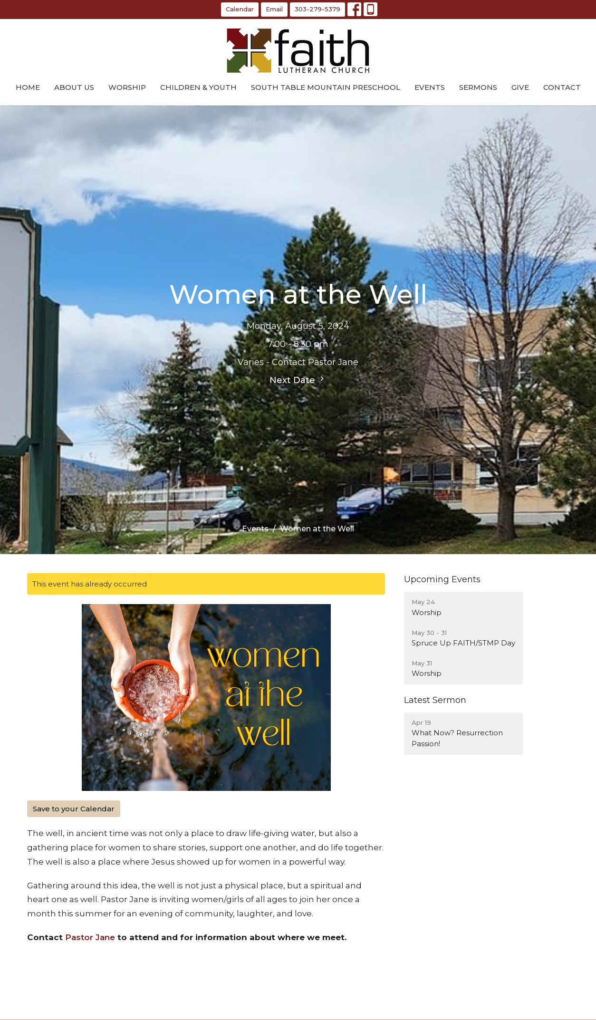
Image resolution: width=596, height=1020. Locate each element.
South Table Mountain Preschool (325, 87)
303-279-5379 (317, 9)
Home (28, 87)
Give (520, 87)
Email (274, 9)
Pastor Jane (90, 937)
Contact (562, 87)
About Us (74, 87)
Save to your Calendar (74, 808)
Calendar (240, 9)
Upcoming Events (442, 579)
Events (429, 87)
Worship (127, 87)
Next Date (298, 379)
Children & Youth (198, 87)
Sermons (478, 87)
